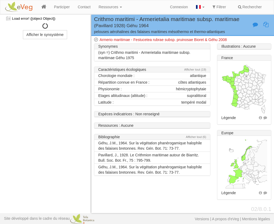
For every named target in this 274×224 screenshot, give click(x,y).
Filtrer (219, 7)
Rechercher (250, 7)
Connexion (179, 7)
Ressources (110, 7)
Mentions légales (256, 219)
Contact (84, 7)
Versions (202, 219)
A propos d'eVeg (225, 219)
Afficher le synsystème (45, 34)
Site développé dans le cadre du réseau (49, 218)
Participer (62, 7)
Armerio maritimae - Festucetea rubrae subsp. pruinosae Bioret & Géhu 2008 (163, 40)
